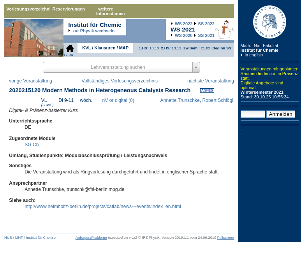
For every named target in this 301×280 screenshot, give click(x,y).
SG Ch (32, 144)
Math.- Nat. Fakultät (259, 45)
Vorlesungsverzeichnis (28, 9)
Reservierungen (69, 9)
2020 (183, 35)
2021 (206, 35)
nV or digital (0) (118, 100)
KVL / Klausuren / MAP (105, 48)
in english (254, 54)
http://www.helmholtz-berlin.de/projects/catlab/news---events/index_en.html (103, 206)
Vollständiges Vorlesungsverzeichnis (120, 81)
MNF (19, 238)
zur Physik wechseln (93, 30)
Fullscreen (225, 238)
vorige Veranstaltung (30, 81)
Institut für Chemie (259, 50)
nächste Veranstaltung (210, 81)
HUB (8, 238)
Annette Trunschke (180, 100)
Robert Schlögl (217, 100)
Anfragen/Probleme (91, 238)
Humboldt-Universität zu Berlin (270, 21)
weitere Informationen (110, 11)
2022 (183, 23)
